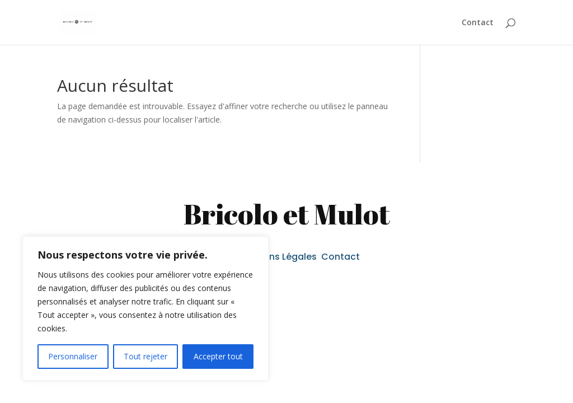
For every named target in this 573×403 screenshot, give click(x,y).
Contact (478, 22)
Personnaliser (72, 356)
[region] (145, 308)
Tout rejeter (145, 356)
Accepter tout (218, 356)
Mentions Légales (279, 256)
